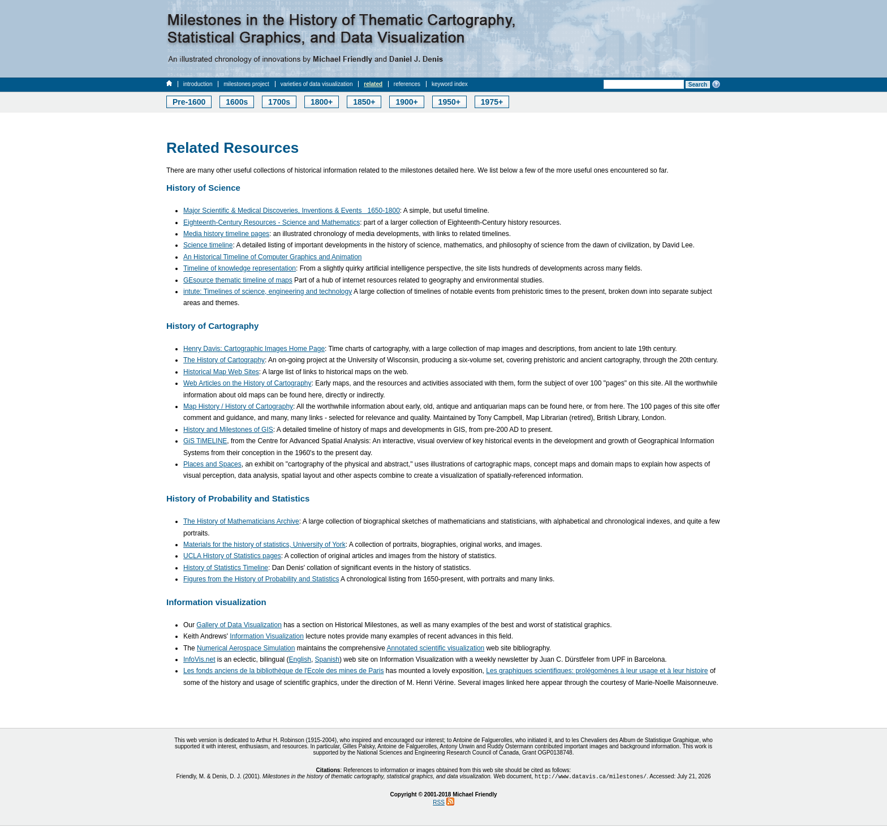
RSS (439, 803)
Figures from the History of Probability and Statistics (261, 579)
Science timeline (207, 245)
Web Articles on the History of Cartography (247, 383)
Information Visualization (267, 636)
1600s (237, 101)
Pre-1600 (189, 101)
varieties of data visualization (317, 84)
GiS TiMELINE (205, 441)
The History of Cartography (224, 360)
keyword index (450, 84)
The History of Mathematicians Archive (241, 521)
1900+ (406, 101)
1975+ (492, 101)
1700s (279, 101)
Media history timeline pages (226, 234)
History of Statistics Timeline (225, 568)
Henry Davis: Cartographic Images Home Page (254, 349)
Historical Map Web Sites (221, 372)
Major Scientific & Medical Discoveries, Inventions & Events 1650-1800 (291, 211)
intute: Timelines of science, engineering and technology (267, 291)
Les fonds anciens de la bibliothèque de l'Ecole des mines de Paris (283, 671)
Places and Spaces (212, 464)
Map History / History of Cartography (238, 406)
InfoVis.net (199, 659)
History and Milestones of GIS (228, 430)
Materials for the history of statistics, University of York (264, 545)
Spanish (327, 659)
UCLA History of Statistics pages (232, 556)
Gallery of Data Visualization (239, 625)
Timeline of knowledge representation (239, 268)
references (407, 84)
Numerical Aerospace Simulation (246, 648)
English (300, 659)
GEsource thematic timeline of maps (237, 280)
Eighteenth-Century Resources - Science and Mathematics (271, 222)
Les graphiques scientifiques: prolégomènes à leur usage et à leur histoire (597, 671)
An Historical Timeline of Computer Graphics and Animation (272, 257)
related (373, 84)
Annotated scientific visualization (436, 648)
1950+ (449, 101)
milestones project (246, 84)
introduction (198, 84)
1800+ (322, 101)
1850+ (364, 101)
